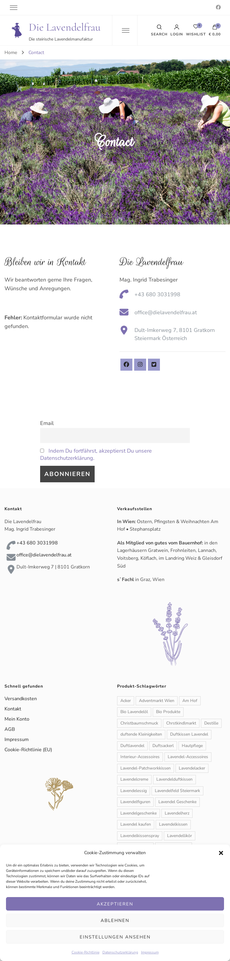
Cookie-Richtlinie (85, 952)
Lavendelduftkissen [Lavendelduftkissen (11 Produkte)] (174, 779)
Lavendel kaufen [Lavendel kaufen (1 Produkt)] (135, 824)
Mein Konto (16, 719)
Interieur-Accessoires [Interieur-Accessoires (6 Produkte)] (140, 757)
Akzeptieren (115, 904)
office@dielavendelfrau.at (165, 312)
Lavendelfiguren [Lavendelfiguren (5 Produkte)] (135, 802)
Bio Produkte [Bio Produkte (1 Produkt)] (168, 712)
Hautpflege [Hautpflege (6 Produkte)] (192, 746)
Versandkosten (20, 698)
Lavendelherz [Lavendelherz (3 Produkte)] (177, 813)
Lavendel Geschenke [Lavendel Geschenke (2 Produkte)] (177, 802)
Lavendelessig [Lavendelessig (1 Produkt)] (133, 791)
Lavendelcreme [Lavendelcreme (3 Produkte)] (134, 779)
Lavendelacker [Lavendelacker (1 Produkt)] (192, 768)
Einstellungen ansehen (115, 937)
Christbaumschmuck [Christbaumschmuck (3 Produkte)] (139, 723)
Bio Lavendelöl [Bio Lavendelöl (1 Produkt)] (134, 712)
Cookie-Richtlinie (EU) (28, 749)
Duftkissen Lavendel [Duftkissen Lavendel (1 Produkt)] (189, 734)
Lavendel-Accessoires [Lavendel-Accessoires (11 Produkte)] (188, 757)
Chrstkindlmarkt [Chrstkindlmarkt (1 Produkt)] (181, 723)
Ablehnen (115, 920)
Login (176, 30)
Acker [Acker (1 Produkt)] (125, 700)
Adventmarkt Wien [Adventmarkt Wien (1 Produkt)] (156, 700)
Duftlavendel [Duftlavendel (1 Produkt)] (132, 746)
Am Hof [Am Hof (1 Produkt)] (189, 700)
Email (47, 423)
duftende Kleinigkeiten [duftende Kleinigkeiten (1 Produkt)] (141, 734)
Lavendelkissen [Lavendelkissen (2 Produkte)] (173, 824)
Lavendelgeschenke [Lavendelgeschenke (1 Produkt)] (138, 813)
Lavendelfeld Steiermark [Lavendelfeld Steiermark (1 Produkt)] (177, 791)
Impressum (150, 952)
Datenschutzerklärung (120, 952)
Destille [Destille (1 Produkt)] (211, 723)
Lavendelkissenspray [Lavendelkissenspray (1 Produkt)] (139, 836)
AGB (9, 729)
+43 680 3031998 (157, 294)
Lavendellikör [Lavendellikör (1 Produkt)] (179, 836)
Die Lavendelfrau (65, 27)
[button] (221, 853)
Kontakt (12, 709)
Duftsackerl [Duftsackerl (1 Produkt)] (163, 746)
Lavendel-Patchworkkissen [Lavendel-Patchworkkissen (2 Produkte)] (145, 768)
